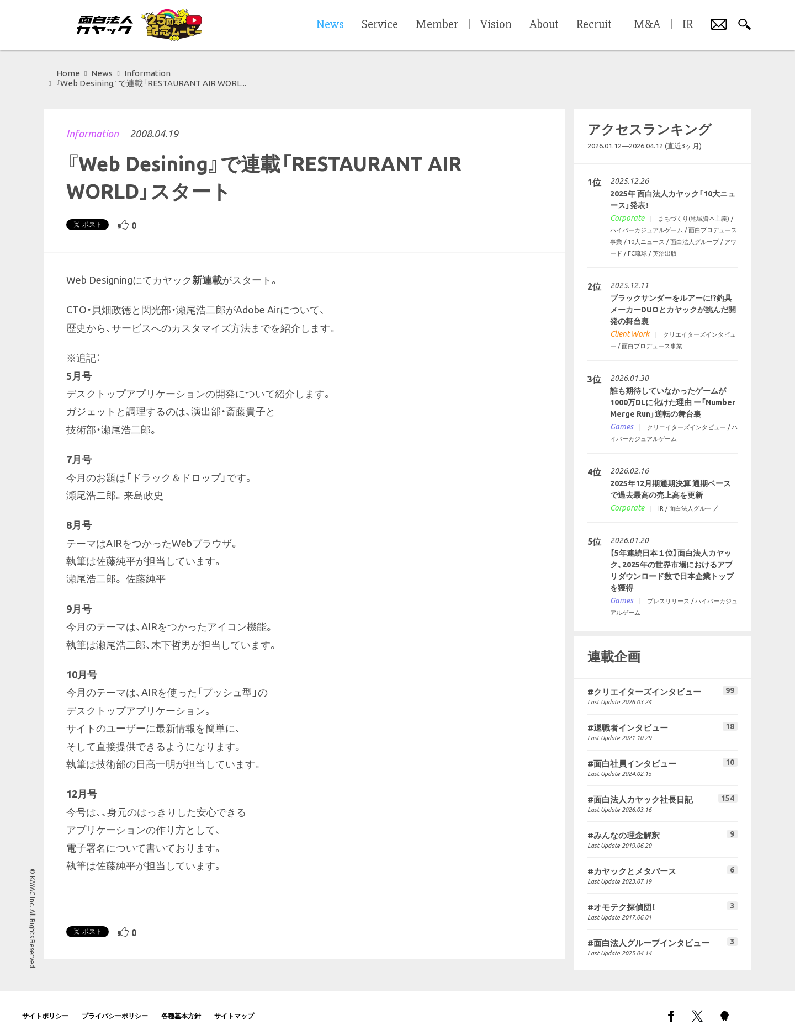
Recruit (594, 24)
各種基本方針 (181, 1005)
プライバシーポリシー (115, 1005)
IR (687, 24)
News (102, 73)
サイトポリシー (45, 1005)
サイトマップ (234, 1005)
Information (92, 123)
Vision (496, 24)
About (544, 24)
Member (437, 24)
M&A (647, 24)
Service (380, 24)
